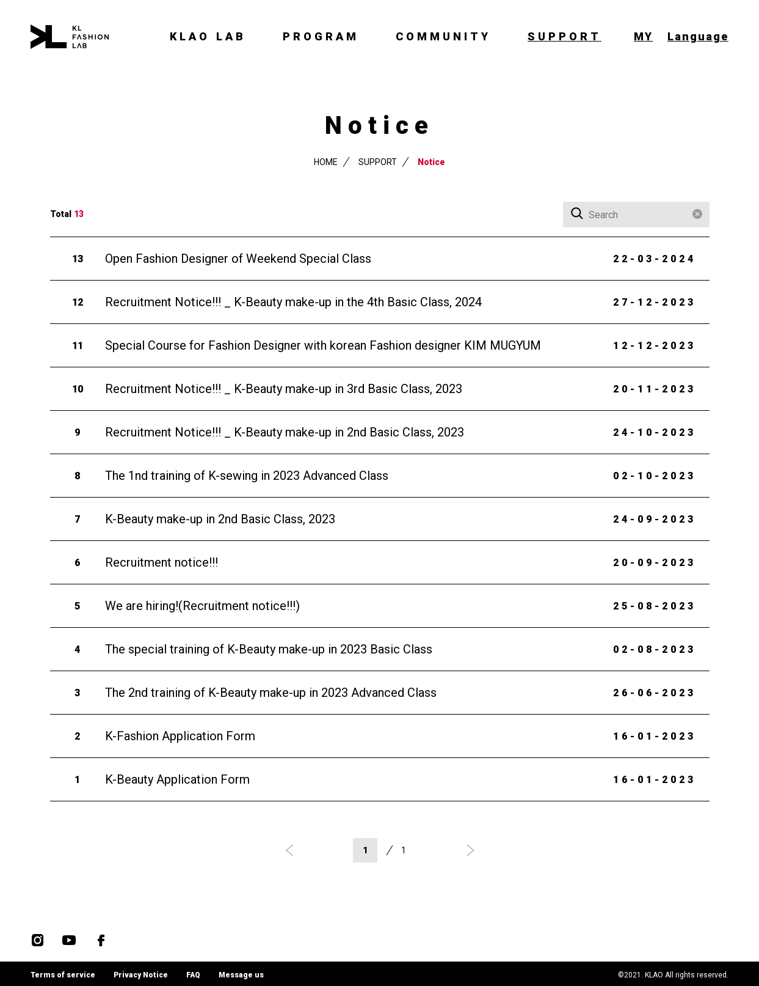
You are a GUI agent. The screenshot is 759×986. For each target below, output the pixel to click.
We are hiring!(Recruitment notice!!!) (202, 605)
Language (697, 36)
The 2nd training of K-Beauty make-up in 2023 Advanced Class (271, 692)
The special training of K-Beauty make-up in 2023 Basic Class (268, 649)
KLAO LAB (208, 36)
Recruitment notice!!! (161, 562)
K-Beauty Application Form (177, 779)
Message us (241, 975)
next (468, 850)
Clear (697, 214)
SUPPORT (564, 36)
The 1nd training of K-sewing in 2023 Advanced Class (246, 475)
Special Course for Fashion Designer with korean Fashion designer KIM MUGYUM (323, 345)
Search (577, 214)
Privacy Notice (141, 975)
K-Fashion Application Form (180, 736)
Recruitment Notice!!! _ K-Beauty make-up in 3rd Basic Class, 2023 (283, 388)
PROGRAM (321, 36)
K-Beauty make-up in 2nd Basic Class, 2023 (220, 519)
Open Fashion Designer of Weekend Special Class (238, 258)
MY (643, 36)
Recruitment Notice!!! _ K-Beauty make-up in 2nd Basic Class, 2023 (284, 432)
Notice (431, 162)
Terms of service (63, 975)
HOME (326, 162)
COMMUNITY (443, 36)
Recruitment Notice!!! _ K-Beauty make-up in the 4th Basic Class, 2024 (293, 302)
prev (291, 850)
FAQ (193, 975)
